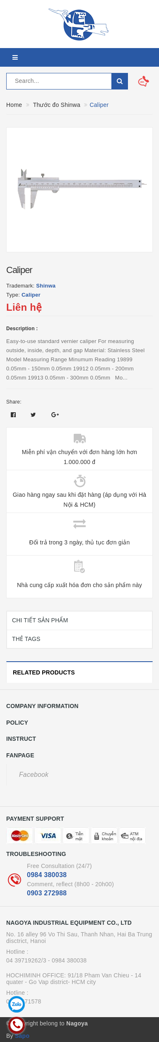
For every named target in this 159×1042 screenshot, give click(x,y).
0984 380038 (47, 874)
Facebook (33, 774)
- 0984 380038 (67, 960)
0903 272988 (47, 893)
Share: (14, 402)
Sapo (22, 1035)
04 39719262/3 (26, 960)
